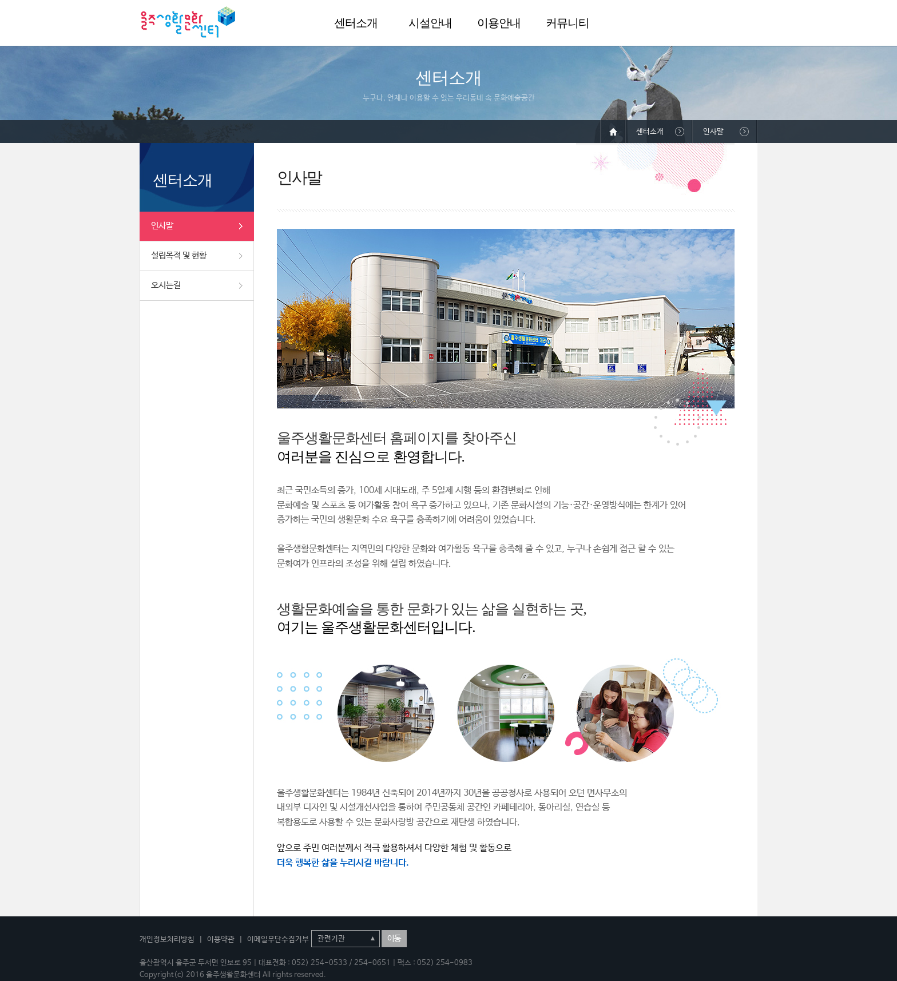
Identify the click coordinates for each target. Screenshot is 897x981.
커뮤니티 (567, 23)
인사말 (162, 226)
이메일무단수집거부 (278, 939)
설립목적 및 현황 (179, 255)
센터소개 (356, 23)
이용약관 (221, 939)
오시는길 (166, 285)
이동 (394, 938)
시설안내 (430, 23)
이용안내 (499, 23)
